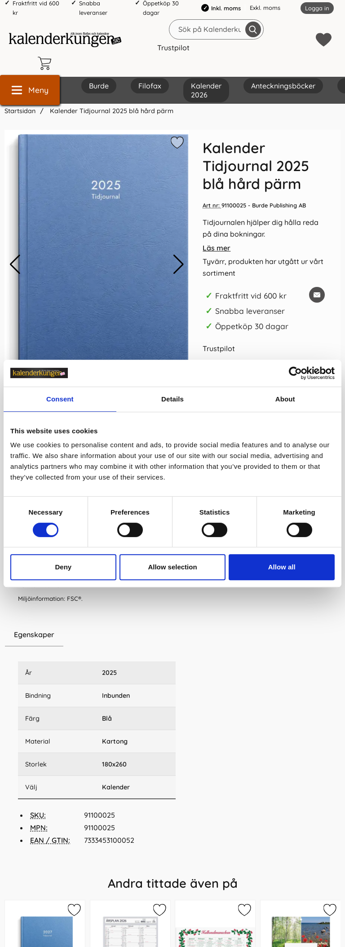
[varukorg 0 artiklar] (46, 63)
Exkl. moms (265, 7)
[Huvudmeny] (30, 90)
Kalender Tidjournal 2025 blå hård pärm (110, 111)
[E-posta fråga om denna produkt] (317, 295)
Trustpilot (173, 47)
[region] (96, 635)
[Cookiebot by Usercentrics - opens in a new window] (295, 373)
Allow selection (172, 567)
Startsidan (19, 111)
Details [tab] (172, 399)
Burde (99, 85)
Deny (63, 567)
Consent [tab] (60, 399)
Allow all (282, 567)
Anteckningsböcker (283, 85)
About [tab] (285, 399)
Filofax (149, 85)
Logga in (317, 8)
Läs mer (216, 247)
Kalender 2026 (206, 90)
